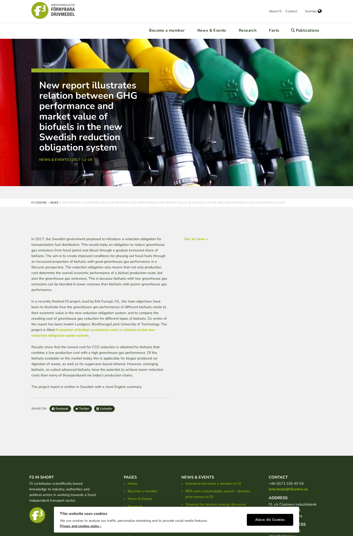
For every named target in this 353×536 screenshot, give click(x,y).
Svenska (313, 11)
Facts (274, 30)
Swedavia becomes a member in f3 (213, 483)
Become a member (167, 30)
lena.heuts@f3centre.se (288, 489)
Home (132, 483)
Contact (291, 11)
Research (247, 30)
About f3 (275, 11)
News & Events (211, 30)
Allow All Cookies (270, 515)
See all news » (196, 238)
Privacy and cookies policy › (80, 521)
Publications (307, 30)
